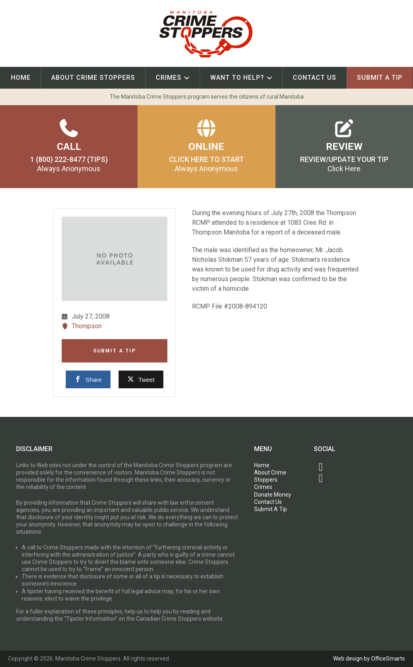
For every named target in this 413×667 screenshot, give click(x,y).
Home (21, 77)
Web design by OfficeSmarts (369, 658)
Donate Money (272, 494)
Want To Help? (237, 77)
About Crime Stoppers (93, 77)
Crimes (168, 77)
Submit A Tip (380, 77)
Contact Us (314, 77)
